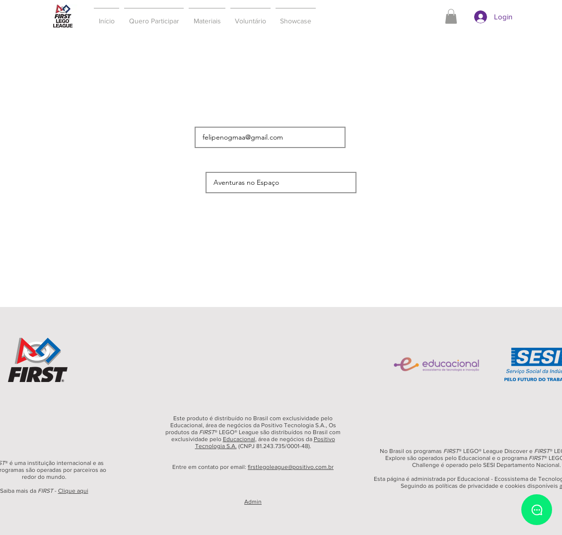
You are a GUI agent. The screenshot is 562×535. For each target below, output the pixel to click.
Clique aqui (73, 490)
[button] (154, 16)
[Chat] (536, 509)
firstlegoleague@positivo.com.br (291, 466)
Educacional (239, 439)
